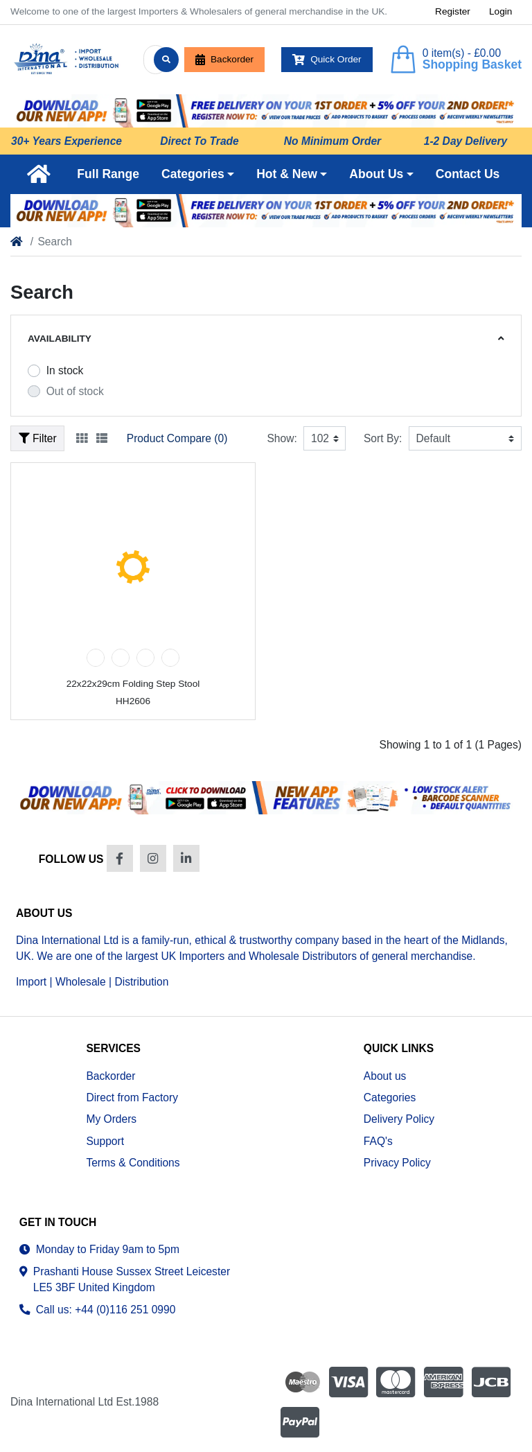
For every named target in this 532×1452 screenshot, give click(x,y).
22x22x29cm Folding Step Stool (133, 684)
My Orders (111, 1119)
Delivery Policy (399, 1119)
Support (105, 1141)
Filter (38, 438)
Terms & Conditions (132, 1163)
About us (385, 1076)
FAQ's (378, 1141)
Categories (390, 1097)
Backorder (224, 59)
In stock (65, 370)
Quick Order (327, 59)
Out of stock (75, 391)
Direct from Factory (132, 1097)
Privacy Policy (397, 1163)
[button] (197, 174)
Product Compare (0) (177, 438)
